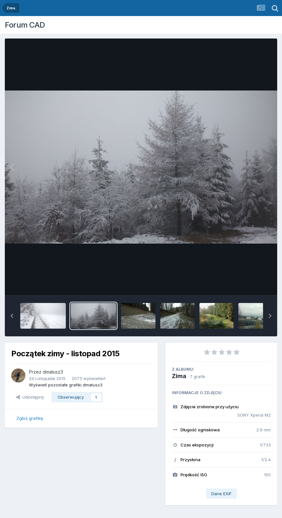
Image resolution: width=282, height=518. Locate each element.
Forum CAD (25, 25)
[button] (12, 316)
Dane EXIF (221, 493)
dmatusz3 (53, 372)
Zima (179, 376)
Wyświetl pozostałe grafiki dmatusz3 (65, 384)
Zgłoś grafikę (29, 418)
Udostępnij (30, 397)
